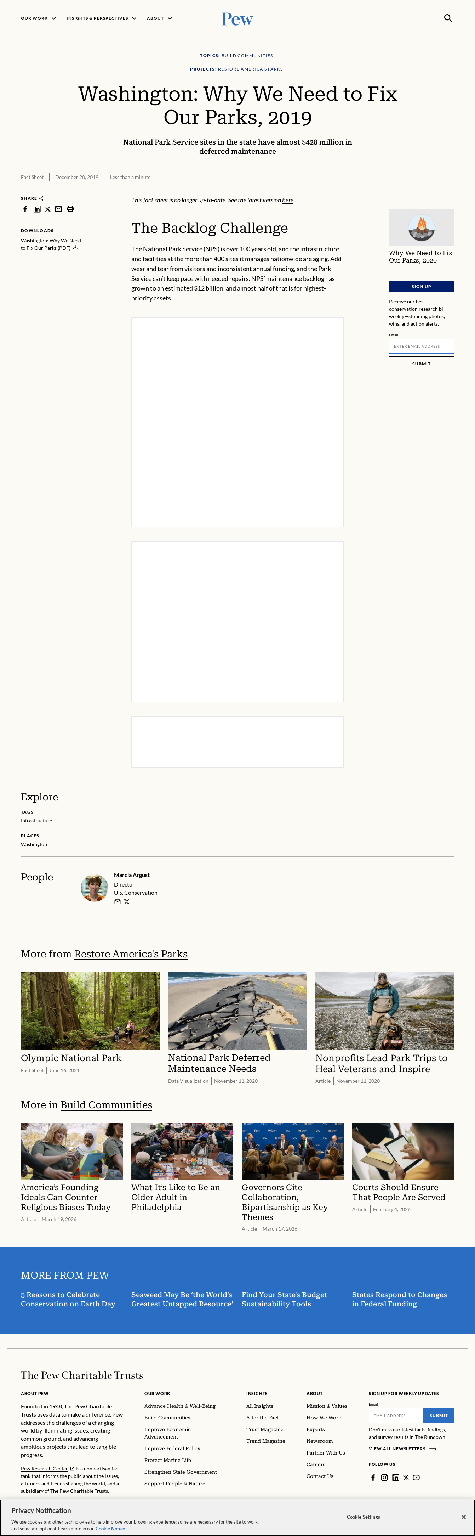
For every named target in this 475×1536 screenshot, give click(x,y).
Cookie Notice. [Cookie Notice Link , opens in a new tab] (111, 1530)
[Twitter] (406, 1477)
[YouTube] (416, 1477)
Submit (421, 363)
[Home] (82, 1375)
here (287, 200)
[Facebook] (373, 1477)
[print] (70, 208)
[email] (117, 901)
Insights (257, 1393)
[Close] (463, 1518)
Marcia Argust (132, 874)
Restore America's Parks (131, 954)
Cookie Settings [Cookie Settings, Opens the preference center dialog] (363, 1518)
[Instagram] (384, 1477)
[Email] (421, 346)
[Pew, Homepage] (237, 18)
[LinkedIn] (395, 1477)
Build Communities (106, 1105)
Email (394, 335)
